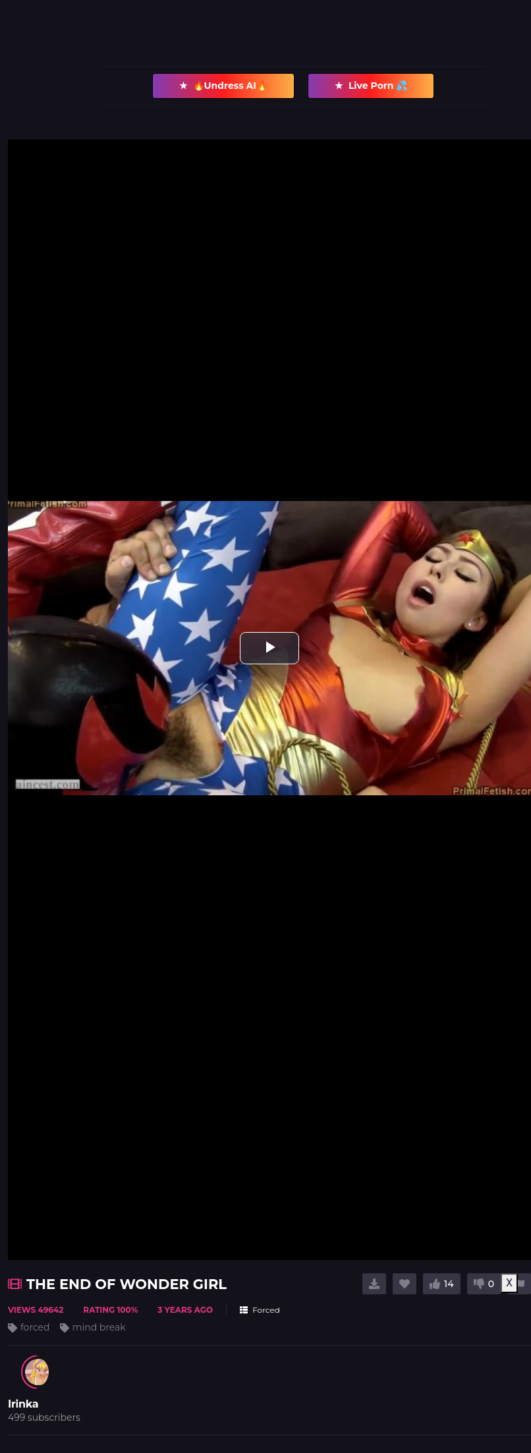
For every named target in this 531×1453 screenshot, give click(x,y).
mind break (99, 1327)
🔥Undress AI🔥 (223, 86)
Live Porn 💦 (371, 86)
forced (35, 1327)
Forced (260, 1310)
